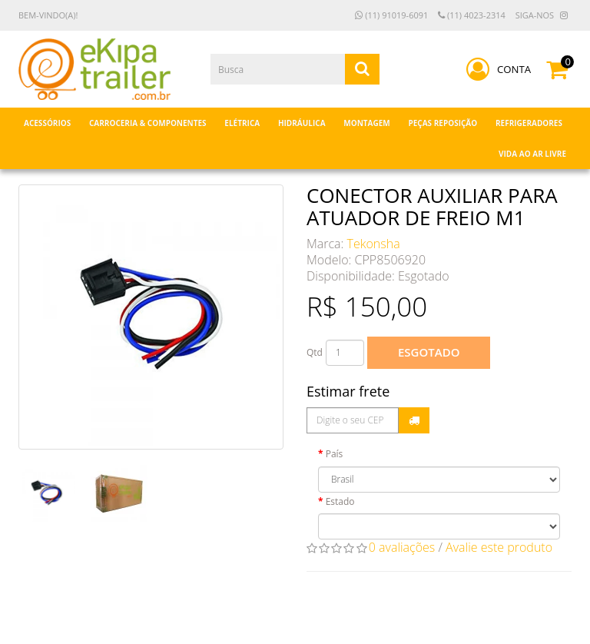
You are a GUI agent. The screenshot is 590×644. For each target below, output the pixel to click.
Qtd (315, 352)
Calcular (414, 420)
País (334, 453)
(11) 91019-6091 (391, 15)
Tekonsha (373, 243)
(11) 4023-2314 (471, 15)
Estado (340, 501)
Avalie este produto (499, 547)
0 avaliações (402, 547)
